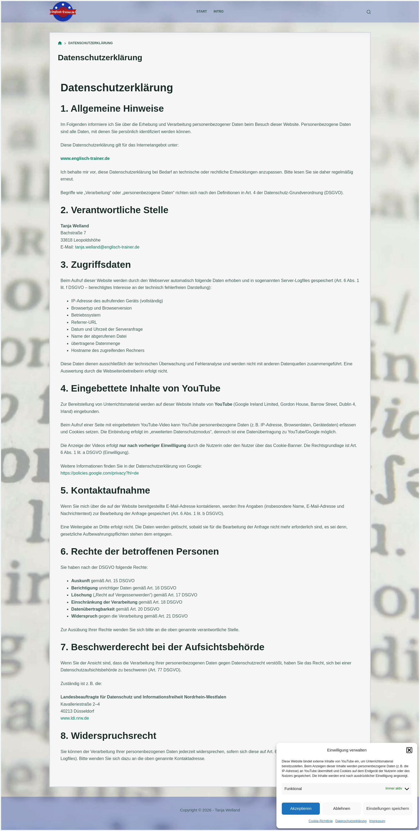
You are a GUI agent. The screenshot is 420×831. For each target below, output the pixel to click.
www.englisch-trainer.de (85, 158)
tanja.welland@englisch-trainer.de (107, 247)
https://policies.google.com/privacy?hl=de (100, 473)
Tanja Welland (227, 810)
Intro (218, 11)
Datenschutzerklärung (351, 821)
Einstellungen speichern (387, 808)
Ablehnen (341, 808)
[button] (409, 750)
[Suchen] (369, 12)
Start (201, 11)
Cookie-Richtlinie (321, 821)
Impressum (377, 821)
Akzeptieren (301, 808)
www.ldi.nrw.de (75, 718)
